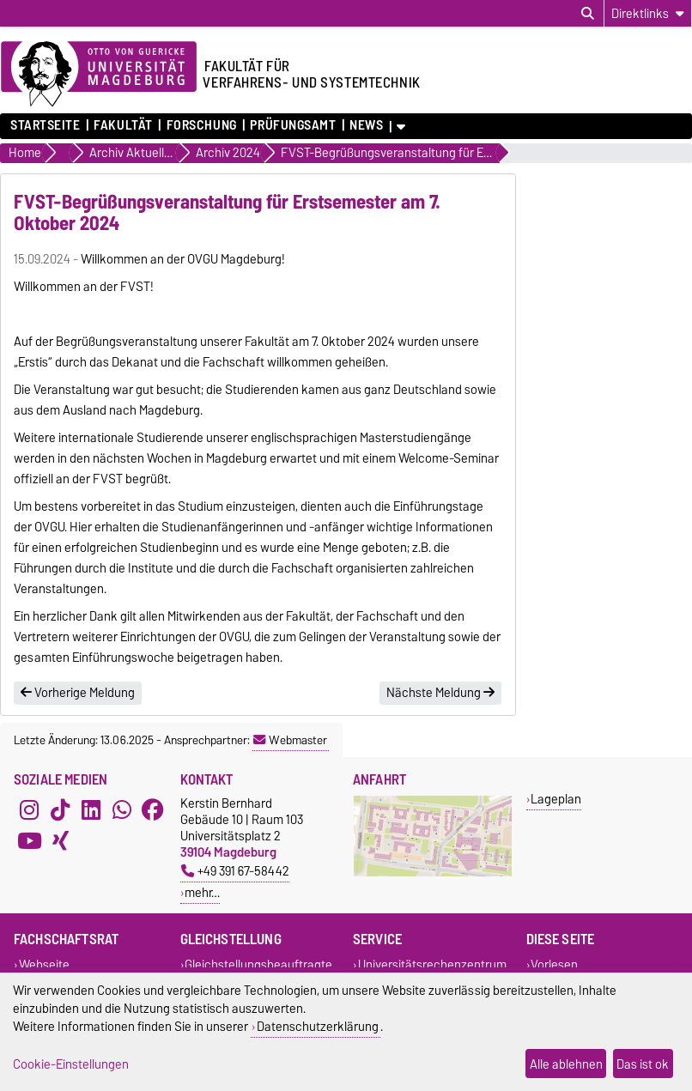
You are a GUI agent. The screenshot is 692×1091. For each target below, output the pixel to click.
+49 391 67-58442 (235, 871)
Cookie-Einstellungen (71, 1064)
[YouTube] (29, 841)
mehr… (202, 892)
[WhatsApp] (121, 810)
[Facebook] (152, 810)
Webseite (44, 964)
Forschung (202, 125)
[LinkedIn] (91, 810)
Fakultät (123, 125)
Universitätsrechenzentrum (432, 964)
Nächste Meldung (440, 692)
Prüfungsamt (293, 125)
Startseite (45, 125)
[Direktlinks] (647, 13)
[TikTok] (60, 810)
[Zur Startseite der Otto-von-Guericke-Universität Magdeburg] (98, 74)
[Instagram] (29, 810)
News (366, 125)
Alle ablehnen (566, 1064)
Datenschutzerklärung (318, 1026)
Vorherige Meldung (78, 692)
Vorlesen (554, 964)
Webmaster (290, 740)
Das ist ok (642, 1064)
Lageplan (556, 798)
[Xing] (60, 841)
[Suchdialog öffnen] (587, 13)
